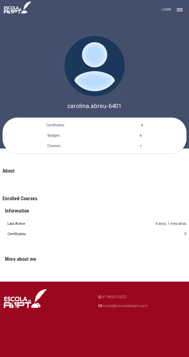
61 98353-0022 (114, 297)
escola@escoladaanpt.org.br (125, 306)
